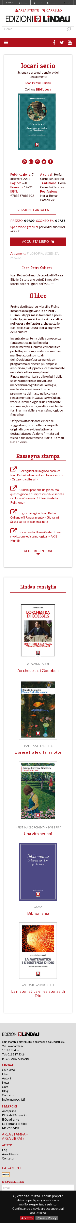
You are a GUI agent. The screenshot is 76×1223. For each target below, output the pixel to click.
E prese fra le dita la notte (38, 752)
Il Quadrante (10, 1119)
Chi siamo (8, 1070)
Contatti (8, 1095)
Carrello (52, 10)
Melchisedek (10, 1128)
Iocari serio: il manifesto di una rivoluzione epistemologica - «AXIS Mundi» (35, 536)
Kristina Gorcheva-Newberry (38, 827)
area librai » (13, 1138)
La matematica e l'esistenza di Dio (38, 993)
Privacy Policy (47, 1218)
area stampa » (15, 1134)
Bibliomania (38, 913)
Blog (5, 1091)
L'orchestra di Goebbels (38, 670)
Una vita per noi (38, 833)
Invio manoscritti (13, 1099)
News (6, 1082)
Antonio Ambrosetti (38, 985)
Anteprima (9, 1111)
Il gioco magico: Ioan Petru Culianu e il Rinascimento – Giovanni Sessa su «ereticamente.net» (34, 517)
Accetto (27, 1218)
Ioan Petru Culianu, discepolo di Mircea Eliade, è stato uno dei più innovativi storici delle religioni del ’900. (36, 279)
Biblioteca (43, 89)
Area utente (27, 10)
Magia (15, 257)
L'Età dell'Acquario (14, 1115)
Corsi (5, 1087)
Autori (6, 1078)
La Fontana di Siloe (14, 1123)
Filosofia (35, 253)
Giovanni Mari (38, 664)
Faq (4, 1150)
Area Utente (10, 1154)
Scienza (52, 253)
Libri (5, 1074)
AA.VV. (38, 907)
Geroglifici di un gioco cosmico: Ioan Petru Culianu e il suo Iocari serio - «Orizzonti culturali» (36, 475)
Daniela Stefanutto (38, 746)
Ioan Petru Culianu (38, 83)
